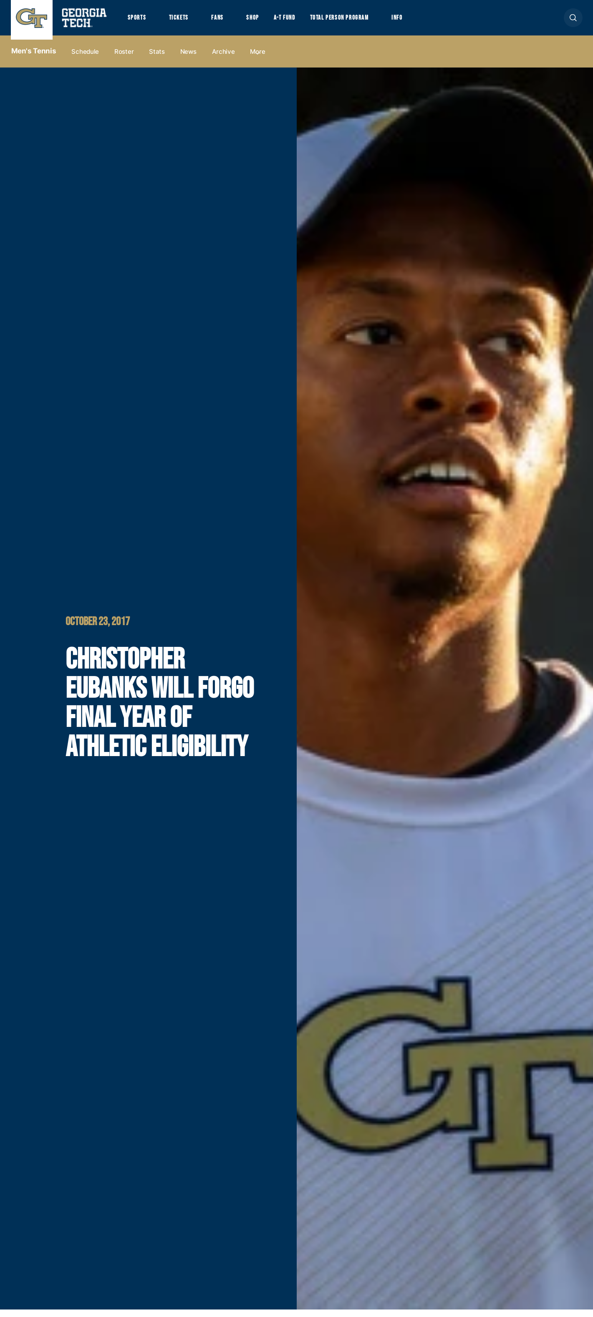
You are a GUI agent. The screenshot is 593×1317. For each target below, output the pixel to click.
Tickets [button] (183, 21)
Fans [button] (225, 21)
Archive (223, 59)
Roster (124, 59)
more (257, 59)
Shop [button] (263, 21)
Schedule (85, 59)
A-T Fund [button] (297, 21)
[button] (573, 21)
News (188, 59)
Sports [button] (138, 21)
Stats (157, 59)
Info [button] (422, 21)
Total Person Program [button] (358, 21)
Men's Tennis (33, 59)
